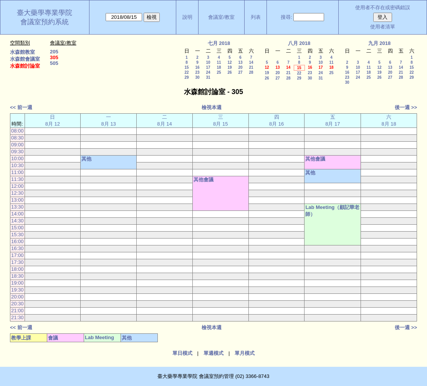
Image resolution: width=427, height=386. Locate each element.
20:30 (17, 303)
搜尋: (286, 17)
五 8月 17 (332, 120)
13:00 (17, 200)
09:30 (17, 151)
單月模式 (245, 353)
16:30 (17, 248)
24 (208, 72)
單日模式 (182, 353)
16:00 (17, 241)
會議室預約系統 (44, 22)
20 (240, 67)
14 (251, 62)
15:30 (17, 234)
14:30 (17, 221)
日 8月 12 (52, 120)
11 (219, 62)
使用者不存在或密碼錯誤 (382, 7)
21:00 (17, 310)
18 (219, 67)
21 (251, 67)
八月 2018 (299, 43)
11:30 (17, 179)
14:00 (17, 214)
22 (186, 72)
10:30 (17, 165)
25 (219, 72)
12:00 (17, 186)
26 (229, 72)
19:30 (17, 290)
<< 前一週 (21, 107)
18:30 (17, 276)
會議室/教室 (221, 17)
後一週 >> (406, 107)
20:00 (17, 297)
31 (208, 77)
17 (208, 67)
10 (208, 62)
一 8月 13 (108, 120)
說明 (187, 17)
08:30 (17, 138)
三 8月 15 (220, 120)
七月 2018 (219, 43)
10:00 (17, 158)
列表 (256, 17)
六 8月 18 (388, 120)
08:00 (17, 131)
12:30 (17, 193)
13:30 (17, 207)
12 (229, 62)
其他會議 (315, 159)
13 (240, 62)
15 (186, 67)
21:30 (17, 317)
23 (197, 72)
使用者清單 (382, 27)
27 (240, 72)
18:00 (17, 269)
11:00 (17, 172)
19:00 (17, 283)
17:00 (17, 255)
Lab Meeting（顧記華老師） (332, 210)
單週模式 (213, 353)
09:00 (17, 144)
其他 (86, 159)
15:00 (17, 227)
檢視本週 (212, 107)
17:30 (17, 262)
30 (197, 77)
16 (197, 67)
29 (186, 77)
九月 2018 (379, 43)
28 (251, 72)
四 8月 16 (276, 120)
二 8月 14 (164, 120)
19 (229, 67)
